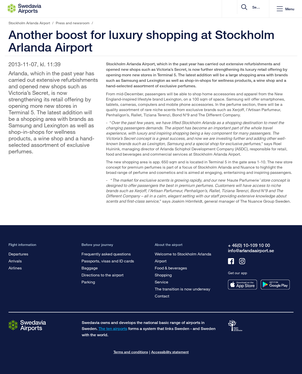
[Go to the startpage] (27, 325)
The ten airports (112, 328)
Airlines (15, 267)
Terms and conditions (131, 352)
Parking (88, 281)
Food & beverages (171, 267)
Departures (18, 253)
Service (161, 281)
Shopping (163, 274)
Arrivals (15, 260)
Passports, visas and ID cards (108, 260)
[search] (235, 9)
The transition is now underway (182, 288)
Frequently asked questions (106, 253)
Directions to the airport (103, 274)
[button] (285, 9)
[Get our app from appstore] (242, 284)
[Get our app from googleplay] (275, 284)
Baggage (90, 267)
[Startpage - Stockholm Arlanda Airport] (24, 9)
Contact (162, 295)
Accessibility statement (170, 352)
